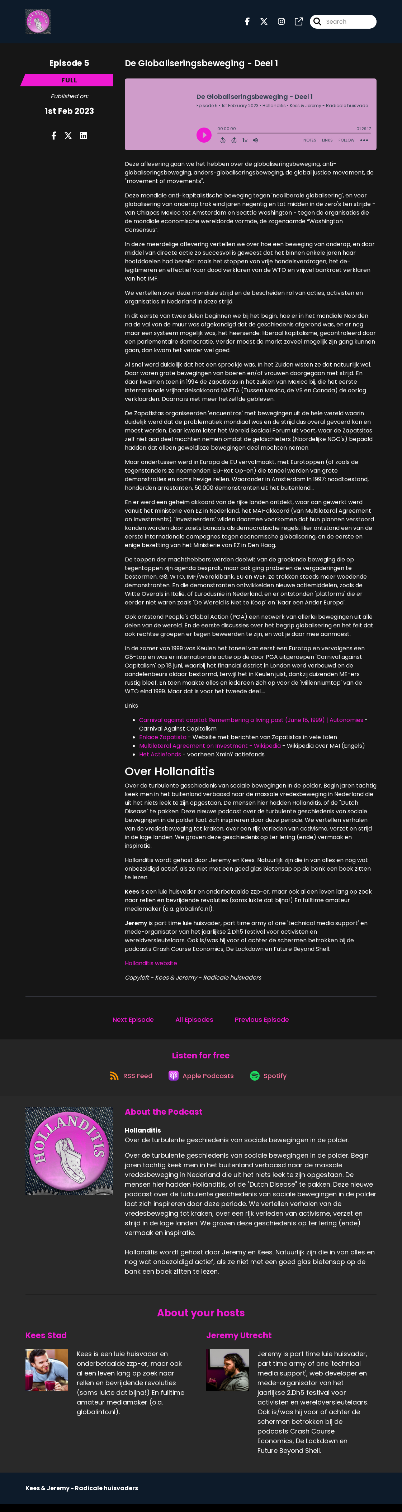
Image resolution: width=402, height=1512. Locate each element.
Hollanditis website (151, 966)
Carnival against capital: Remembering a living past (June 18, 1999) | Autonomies (251, 723)
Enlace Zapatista (162, 741)
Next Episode (133, 1022)
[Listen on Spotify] (270, 1083)
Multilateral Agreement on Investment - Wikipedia (210, 749)
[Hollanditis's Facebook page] (247, 23)
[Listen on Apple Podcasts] (200, 1083)
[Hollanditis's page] (294, 23)
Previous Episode (262, 1022)
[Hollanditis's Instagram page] (277, 23)
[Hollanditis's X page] (259, 23)
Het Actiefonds (160, 758)
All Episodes (194, 1022)
